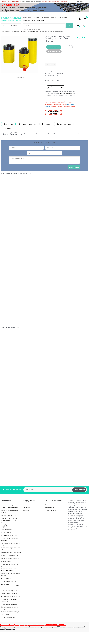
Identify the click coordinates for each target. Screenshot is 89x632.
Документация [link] (64, 124)
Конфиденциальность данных (34, 20)
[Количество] (50, 64)
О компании (27, 17)
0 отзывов (82, 39)
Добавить (54, 47)
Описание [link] (8, 124)
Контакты (62, 17)
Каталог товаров (11, 25)
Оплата (37, 17)
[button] (54, 64)
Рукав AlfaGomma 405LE (34, 29)
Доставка (45, 17)
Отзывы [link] (7, 128)
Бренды (53, 17)
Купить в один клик (53, 51)
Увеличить (21, 77)
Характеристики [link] (27, 124)
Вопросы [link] (46, 124)
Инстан (59, 71)
